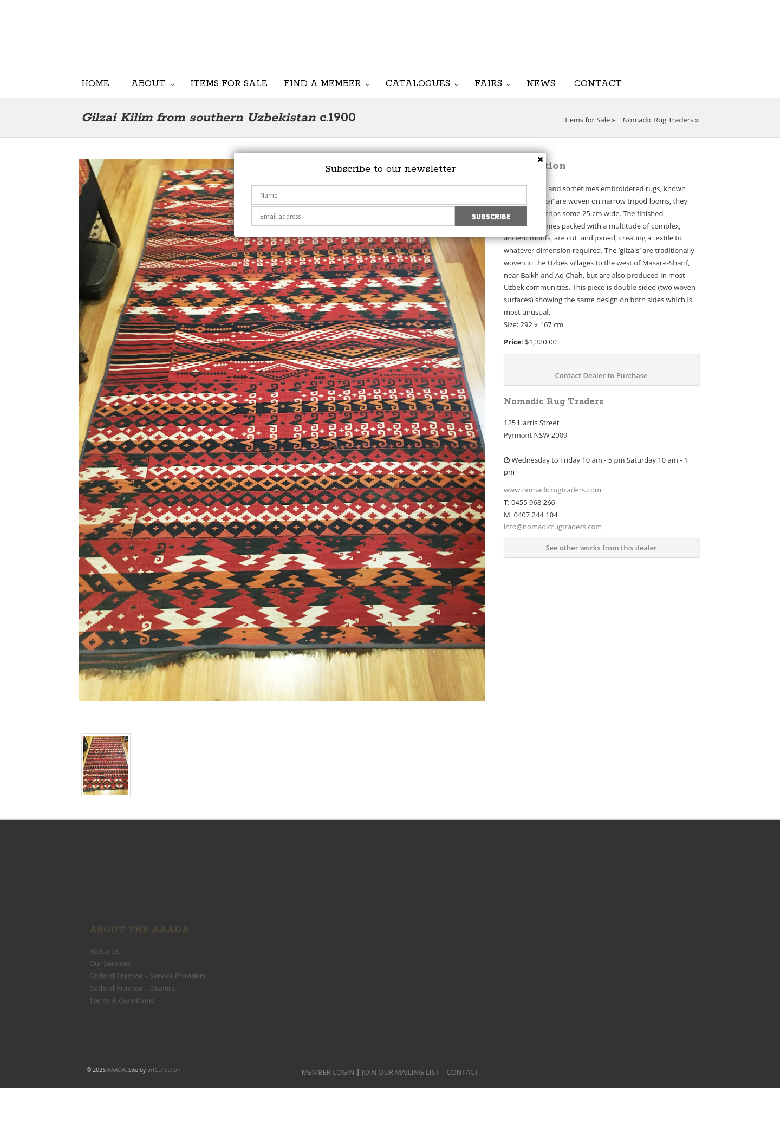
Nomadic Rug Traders (658, 120)
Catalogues (418, 83)
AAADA (116, 1070)
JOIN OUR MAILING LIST (433, 43)
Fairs (488, 83)
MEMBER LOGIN (328, 1072)
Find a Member (322, 83)
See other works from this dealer (600, 547)
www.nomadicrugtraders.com (552, 490)
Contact (598, 83)
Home (95, 83)
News (540, 83)
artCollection (164, 1070)
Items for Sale (229, 83)
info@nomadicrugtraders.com (553, 526)
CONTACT (463, 1072)
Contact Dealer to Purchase (601, 375)
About (148, 83)
